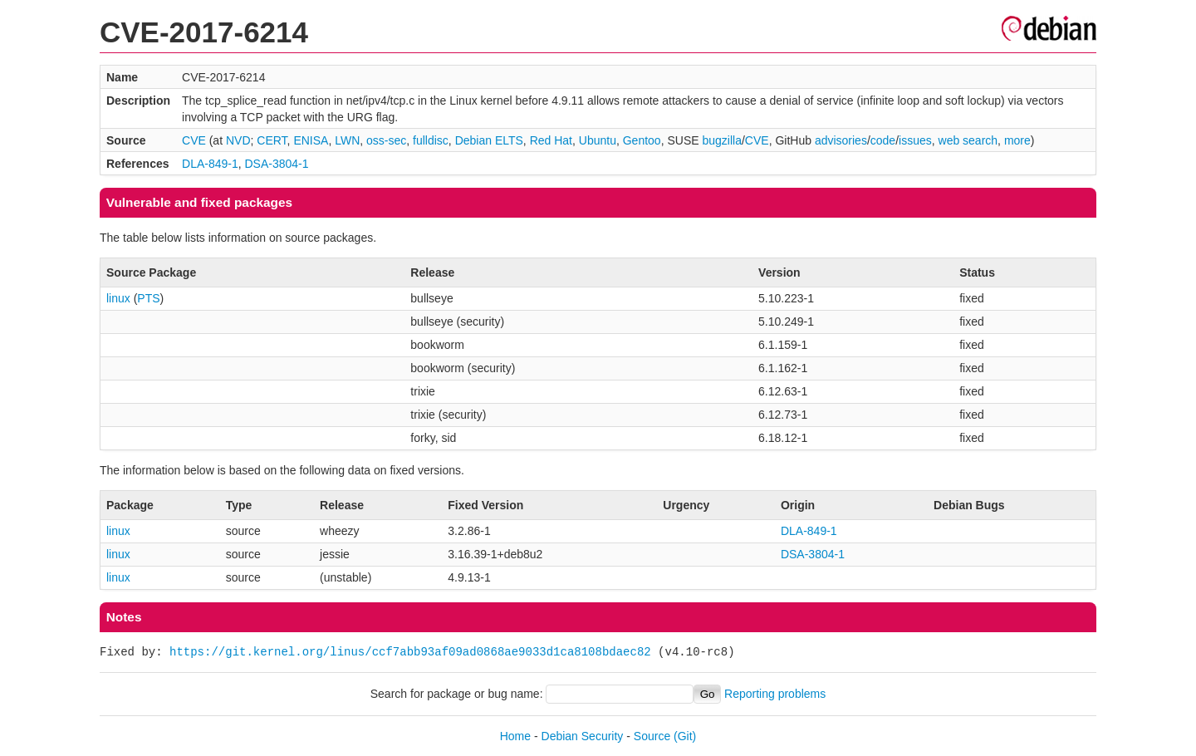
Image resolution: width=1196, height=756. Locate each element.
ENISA (310, 140)
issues (915, 140)
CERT (272, 140)
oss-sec (386, 140)
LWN (347, 140)
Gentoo (642, 140)
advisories (841, 140)
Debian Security (583, 736)
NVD (238, 140)
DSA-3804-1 (277, 163)
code (882, 140)
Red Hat (551, 140)
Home (515, 736)
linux (118, 298)
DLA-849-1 (210, 163)
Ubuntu (597, 140)
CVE (194, 140)
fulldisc (430, 140)
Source (652, 736)
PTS (148, 298)
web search (968, 140)
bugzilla (721, 140)
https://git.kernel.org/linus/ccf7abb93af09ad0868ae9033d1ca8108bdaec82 (410, 652)
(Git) (685, 736)
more (1017, 140)
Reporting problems (775, 693)
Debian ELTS (489, 140)
